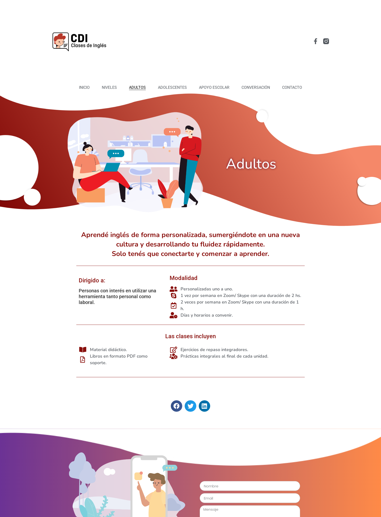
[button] (176, 406)
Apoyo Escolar (214, 87)
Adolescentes (172, 87)
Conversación (256, 87)
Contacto (292, 87)
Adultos (137, 87)
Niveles (109, 87)
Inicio (84, 87)
